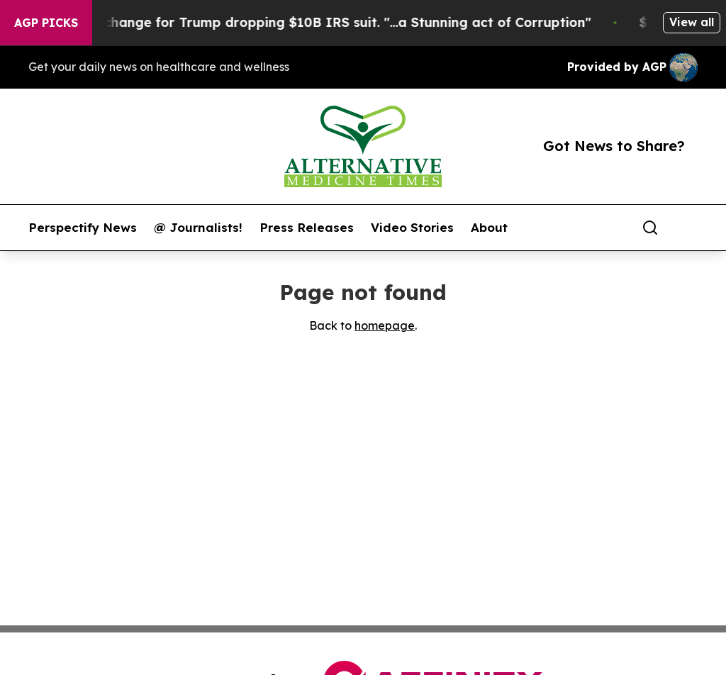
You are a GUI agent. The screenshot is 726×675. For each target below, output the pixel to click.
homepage (384, 325)
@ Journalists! (198, 228)
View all (691, 22)
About (489, 228)
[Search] (650, 227)
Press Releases (306, 228)
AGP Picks (46, 23)
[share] (688, 228)
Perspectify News (82, 228)
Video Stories (412, 228)
